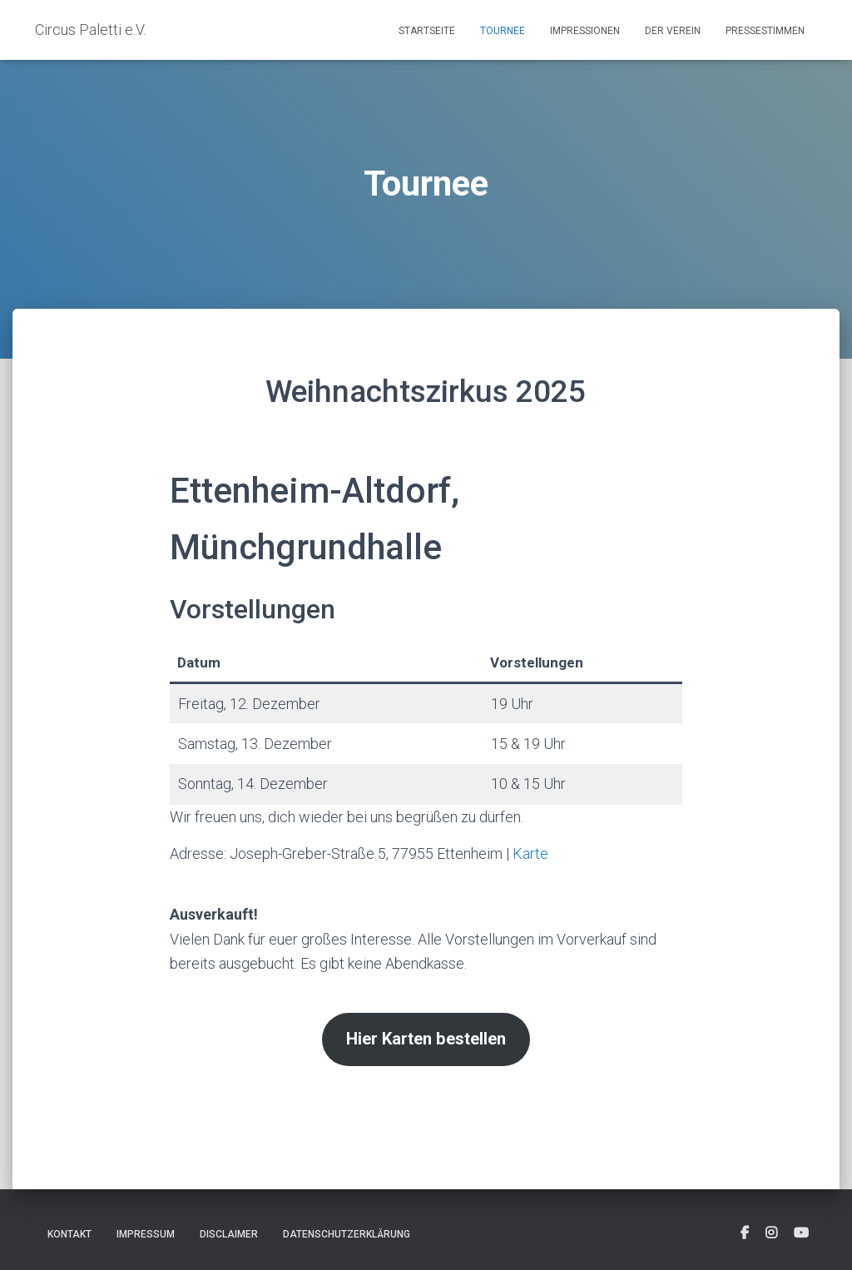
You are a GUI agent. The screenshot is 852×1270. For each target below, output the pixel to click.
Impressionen (585, 31)
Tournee (502, 31)
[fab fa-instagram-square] (771, 1233)
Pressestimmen (765, 31)
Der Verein (673, 31)
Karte (530, 853)
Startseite (427, 31)
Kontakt (69, 1234)
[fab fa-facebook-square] (744, 1233)
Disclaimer (229, 1234)
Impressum (145, 1234)
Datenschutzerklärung (346, 1234)
